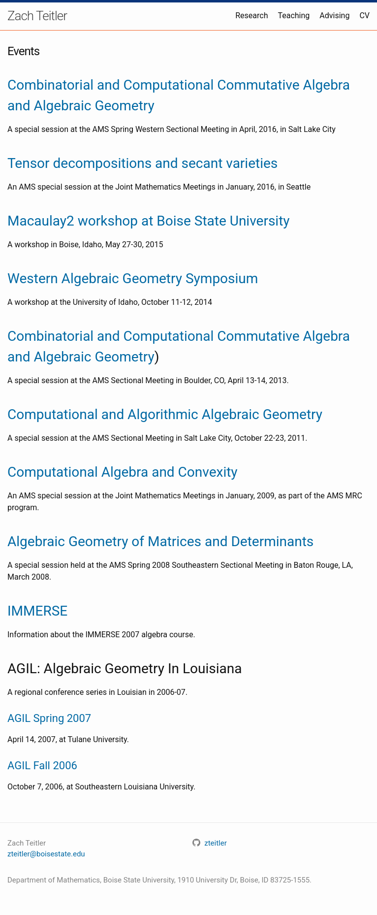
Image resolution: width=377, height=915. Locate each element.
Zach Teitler (37, 15)
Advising (334, 15)
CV (364, 15)
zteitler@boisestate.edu (46, 854)
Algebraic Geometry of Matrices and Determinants (160, 541)
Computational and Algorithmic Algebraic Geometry (164, 414)
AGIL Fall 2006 (42, 765)
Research (251, 15)
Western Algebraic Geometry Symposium (132, 278)
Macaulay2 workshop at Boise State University (148, 221)
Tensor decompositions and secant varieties (142, 163)
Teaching (294, 15)
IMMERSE (37, 611)
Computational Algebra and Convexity (122, 472)
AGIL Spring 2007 (49, 718)
